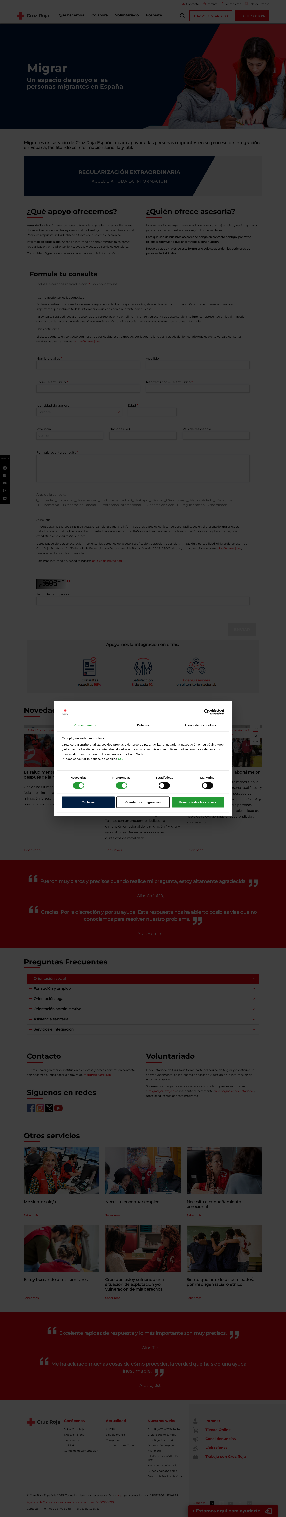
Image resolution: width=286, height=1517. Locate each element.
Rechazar (88, 802)
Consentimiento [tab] (85, 725)
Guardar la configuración (143, 802)
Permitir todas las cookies (197, 802)
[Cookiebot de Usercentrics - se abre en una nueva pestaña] (207, 712)
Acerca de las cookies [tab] (200, 725)
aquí (121, 758)
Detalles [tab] (143, 725)
